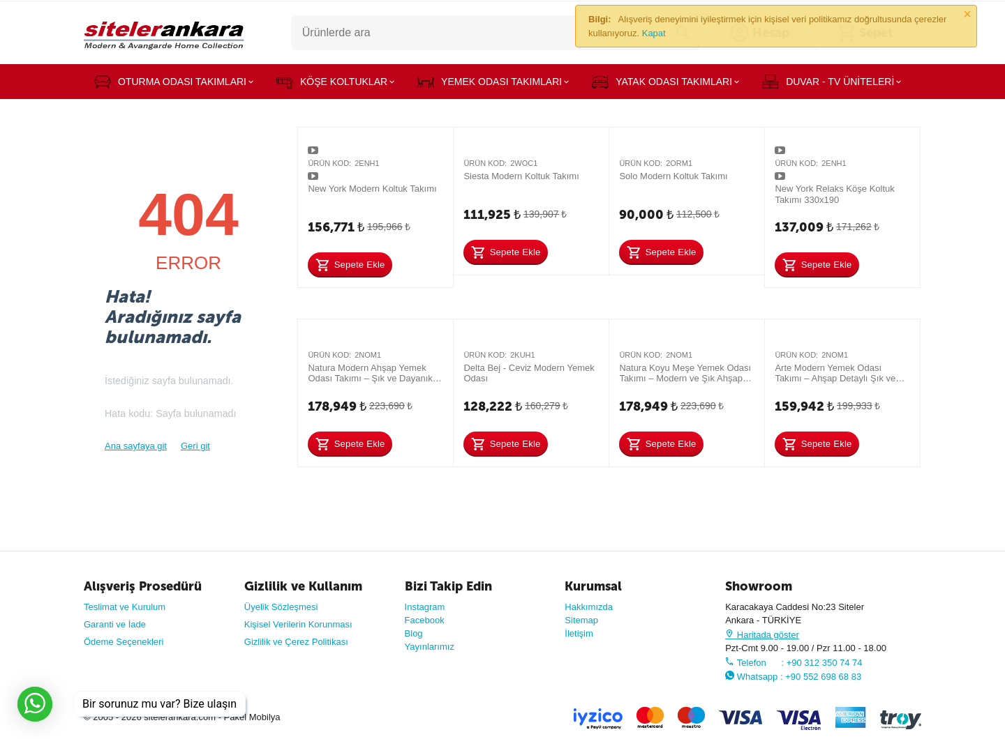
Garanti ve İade (115, 624)
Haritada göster (762, 635)
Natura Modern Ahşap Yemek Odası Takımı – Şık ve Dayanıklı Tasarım (372, 374)
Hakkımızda (589, 607)
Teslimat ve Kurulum (124, 607)
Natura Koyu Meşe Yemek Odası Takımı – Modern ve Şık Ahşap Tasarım (685, 374)
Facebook (425, 620)
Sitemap (581, 620)
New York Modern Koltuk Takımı (372, 188)
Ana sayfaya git (136, 446)
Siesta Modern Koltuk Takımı (521, 176)
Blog (414, 633)
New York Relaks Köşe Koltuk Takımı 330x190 (834, 194)
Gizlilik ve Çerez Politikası (296, 642)
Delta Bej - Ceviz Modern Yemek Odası (528, 373)
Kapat (654, 33)
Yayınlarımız (429, 646)
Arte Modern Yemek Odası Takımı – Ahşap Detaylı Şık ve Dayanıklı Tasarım (835, 374)
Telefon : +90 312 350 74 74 (793, 662)
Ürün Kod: (329, 163)
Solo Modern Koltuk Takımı (673, 176)
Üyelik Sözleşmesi (281, 607)
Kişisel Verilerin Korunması (298, 624)
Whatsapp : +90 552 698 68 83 (793, 676)
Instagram (425, 607)
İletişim (579, 633)
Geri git (195, 446)
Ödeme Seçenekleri (123, 642)
